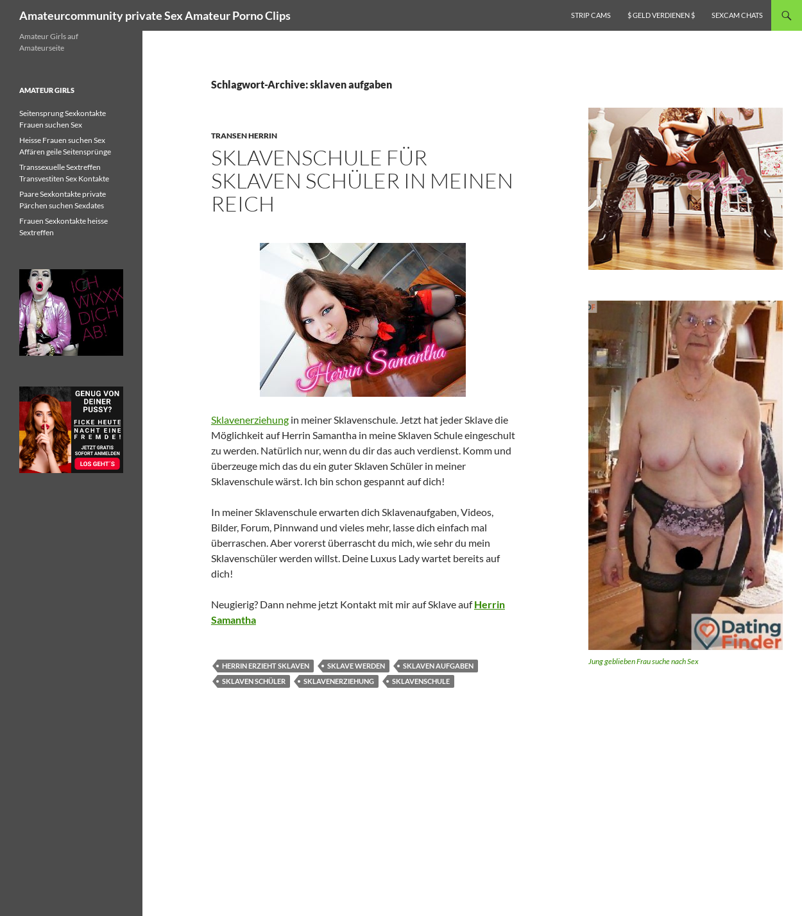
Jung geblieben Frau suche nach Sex (643, 661)
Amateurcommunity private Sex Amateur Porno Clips (155, 15)
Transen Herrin (244, 135)
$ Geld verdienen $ (661, 15)
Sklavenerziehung (250, 419)
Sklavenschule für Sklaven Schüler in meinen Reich (362, 180)
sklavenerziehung (338, 681)
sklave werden (356, 666)
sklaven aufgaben (438, 666)
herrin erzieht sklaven (265, 666)
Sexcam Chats (737, 15)
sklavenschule (421, 681)
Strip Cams (591, 15)
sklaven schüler (254, 681)
